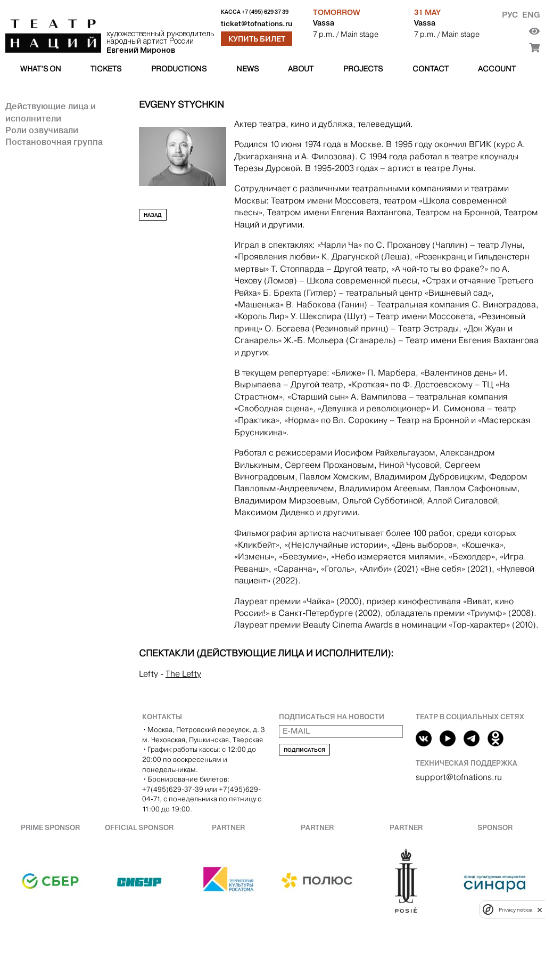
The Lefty (183, 674)
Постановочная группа (54, 141)
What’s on (40, 68)
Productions (179, 68)
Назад (153, 215)
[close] (540, 910)
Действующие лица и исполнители (50, 112)
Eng (531, 15)
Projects (363, 68)
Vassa (323, 23)
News (247, 68)
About (300, 68)
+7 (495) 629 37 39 (265, 12)
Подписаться (304, 749)
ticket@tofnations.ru (256, 23)
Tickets (105, 68)
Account (497, 68)
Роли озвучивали (41, 130)
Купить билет (256, 39)
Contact (430, 68)
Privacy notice (515, 910)
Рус (510, 15)
